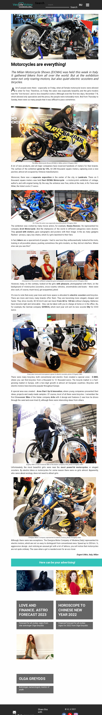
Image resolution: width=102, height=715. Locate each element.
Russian (80, 4)
